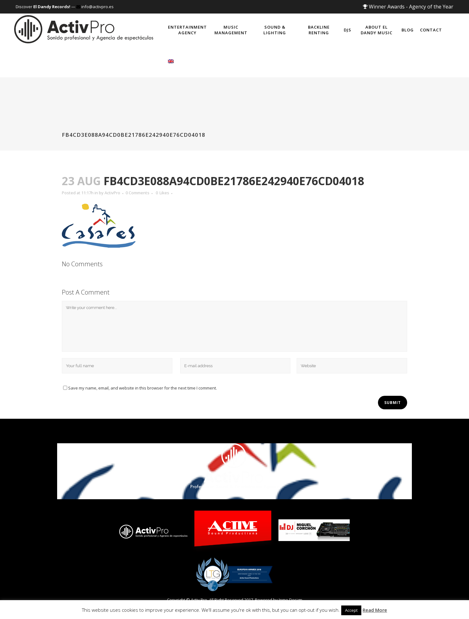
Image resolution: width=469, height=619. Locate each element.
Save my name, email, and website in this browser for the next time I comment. (142, 388)
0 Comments (137, 193)
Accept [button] (351, 610)
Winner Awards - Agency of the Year (408, 6)
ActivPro (112, 193)
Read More (375, 610)
